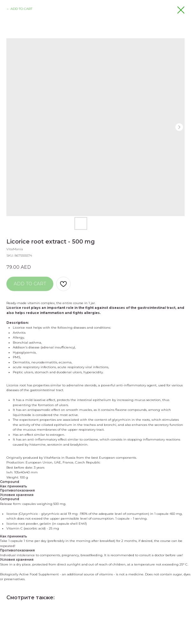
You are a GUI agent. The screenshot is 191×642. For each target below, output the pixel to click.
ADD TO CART (21, 9)
